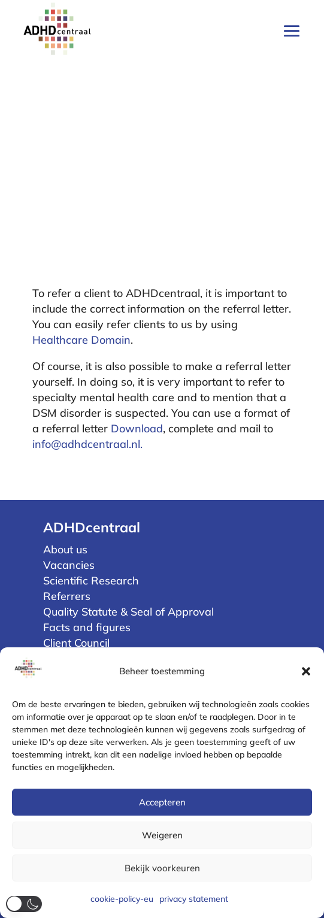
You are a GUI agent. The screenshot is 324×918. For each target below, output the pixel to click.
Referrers (66, 596)
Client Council (76, 643)
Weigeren (162, 835)
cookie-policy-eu (121, 898)
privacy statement (193, 898)
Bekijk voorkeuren (162, 868)
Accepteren (162, 802)
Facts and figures (87, 627)
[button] (306, 671)
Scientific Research (91, 580)
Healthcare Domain (81, 340)
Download (137, 428)
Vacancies (69, 565)
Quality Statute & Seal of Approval (128, 612)
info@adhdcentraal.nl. (87, 444)
